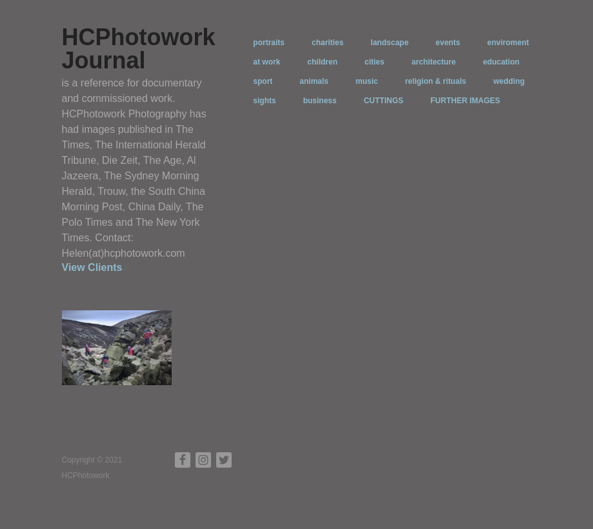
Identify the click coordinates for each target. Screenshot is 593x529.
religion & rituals (436, 81)
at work (266, 62)
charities (327, 42)
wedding (509, 81)
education (501, 62)
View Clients (92, 267)
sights (264, 101)
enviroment (508, 42)
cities (375, 62)
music (367, 81)
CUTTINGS (383, 101)
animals (313, 81)
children (322, 62)
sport (262, 81)
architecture (434, 62)
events (448, 42)
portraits (269, 42)
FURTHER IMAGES (465, 101)
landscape (389, 42)
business (320, 101)
